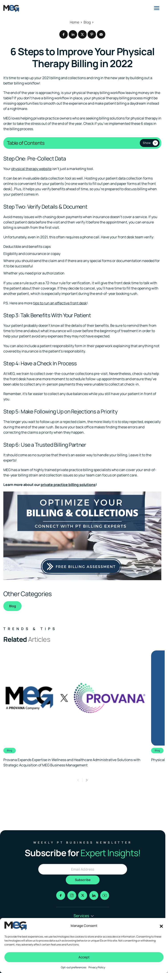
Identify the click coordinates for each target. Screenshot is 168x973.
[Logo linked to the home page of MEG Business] (11, 8)
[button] (161, 926)
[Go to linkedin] (93, 895)
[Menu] (157, 8)
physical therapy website (31, 168)
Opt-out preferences (73, 967)
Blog (12, 606)
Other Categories (27, 593)
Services (84, 915)
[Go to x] (82, 895)
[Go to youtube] (104, 895)
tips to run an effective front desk (60, 303)
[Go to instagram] (71, 895)
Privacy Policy (96, 967)
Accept (84, 957)
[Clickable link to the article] (75, 709)
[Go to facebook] (60, 895)
